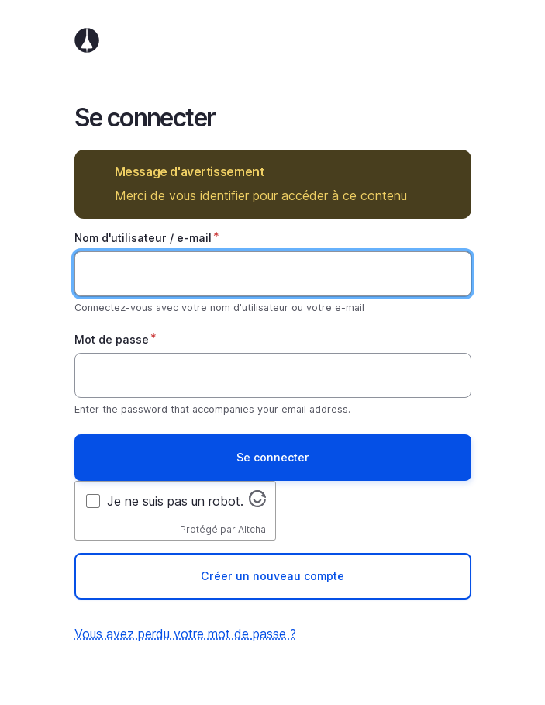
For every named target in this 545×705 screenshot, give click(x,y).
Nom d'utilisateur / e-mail (143, 237)
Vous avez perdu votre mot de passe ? (185, 633)
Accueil (272, 40)
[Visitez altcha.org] (257, 502)
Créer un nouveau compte (272, 575)
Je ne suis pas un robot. (175, 501)
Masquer (448, 171)
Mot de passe (111, 339)
